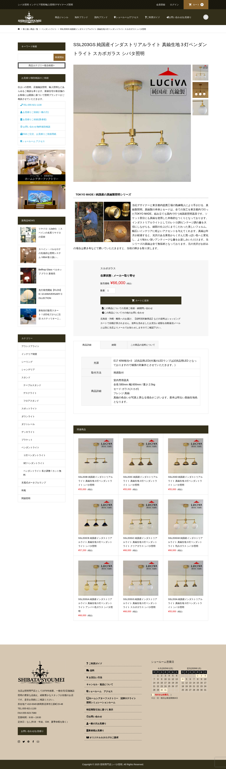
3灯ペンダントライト (34, 463)
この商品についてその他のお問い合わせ (123, 312)
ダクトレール (28, 424)
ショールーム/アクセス (126, 17)
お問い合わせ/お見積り (179, 17)
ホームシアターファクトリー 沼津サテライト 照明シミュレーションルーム (112, 700)
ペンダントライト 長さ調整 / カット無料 (42, 473)
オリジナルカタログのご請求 (102, 737)
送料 (90, 670)
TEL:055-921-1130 (31, 105)
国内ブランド (101, 17)
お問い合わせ (94, 716)
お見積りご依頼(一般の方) (34, 112)
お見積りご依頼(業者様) (33, 119)
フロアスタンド (31, 400)
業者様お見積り (95, 730)
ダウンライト (28, 416)
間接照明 (25, 498)
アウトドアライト (30, 346)
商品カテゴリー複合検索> (41, 65)
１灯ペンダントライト (34, 455)
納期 (114, 345)
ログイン (174, 4)
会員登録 (160, 4)
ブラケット (27, 439)
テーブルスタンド (32, 385)
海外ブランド (81, 17)
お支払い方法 (94, 677)
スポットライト (29, 408)
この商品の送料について (143, 345)
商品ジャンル (61, 17)
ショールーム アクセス (32, 141)
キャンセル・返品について (99, 684)
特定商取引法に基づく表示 (99, 709)
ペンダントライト (30, 447)
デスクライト (30, 393)
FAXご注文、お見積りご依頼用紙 (38, 134)
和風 (23, 490)
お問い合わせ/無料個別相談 (35, 126)
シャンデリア (28, 369)
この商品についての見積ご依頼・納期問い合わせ (127, 308)
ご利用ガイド (152, 17)
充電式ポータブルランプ (33, 482)
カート (198, 4)
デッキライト (28, 432)
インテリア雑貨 (29, 354)
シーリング (27, 362)
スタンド (25, 377)
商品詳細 (86, 345)
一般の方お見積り (96, 723)
